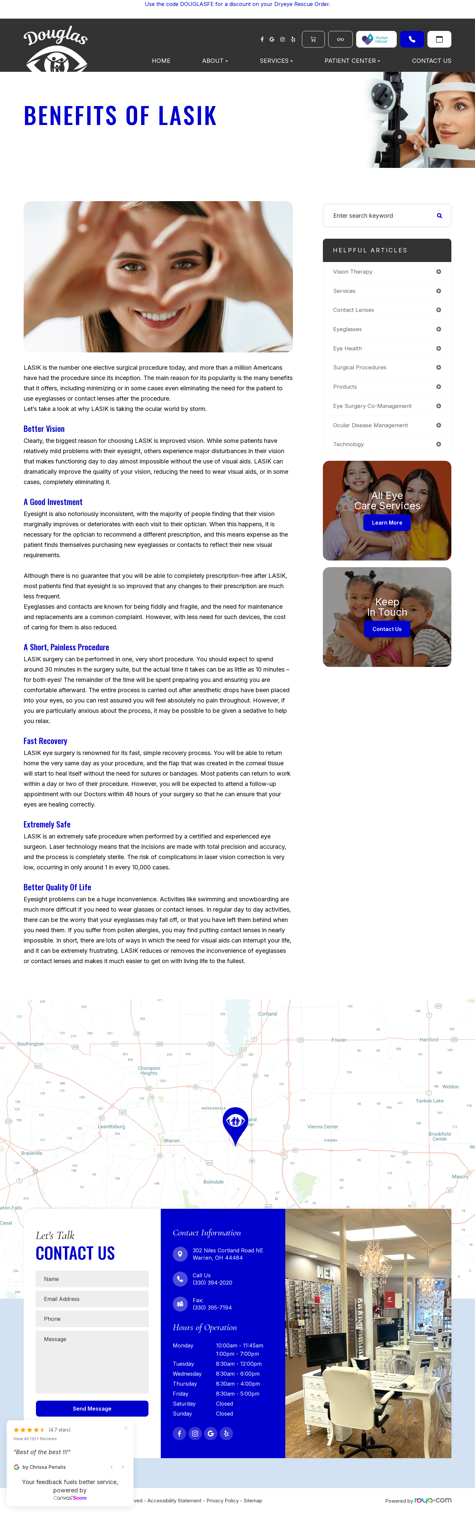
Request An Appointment (439, 39)
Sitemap (253, 1500)
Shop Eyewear (340, 39)
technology (349, 448)
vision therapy (353, 271)
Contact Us (431, 60)
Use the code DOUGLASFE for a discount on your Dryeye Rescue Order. (237, 4)
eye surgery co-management (374, 409)
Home (161, 60)
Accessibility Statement (174, 1500)
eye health (348, 350)
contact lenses (354, 311)
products (345, 389)
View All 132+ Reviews (35, 1439)
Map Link (13, 1002)
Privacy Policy (222, 1500)
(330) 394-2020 (412, 39)
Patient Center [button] (352, 60)
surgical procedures (360, 369)
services (344, 291)
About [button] (215, 60)
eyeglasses (348, 330)
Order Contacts (313, 39)
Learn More (387, 527)
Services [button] (276, 60)
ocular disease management (372, 428)
